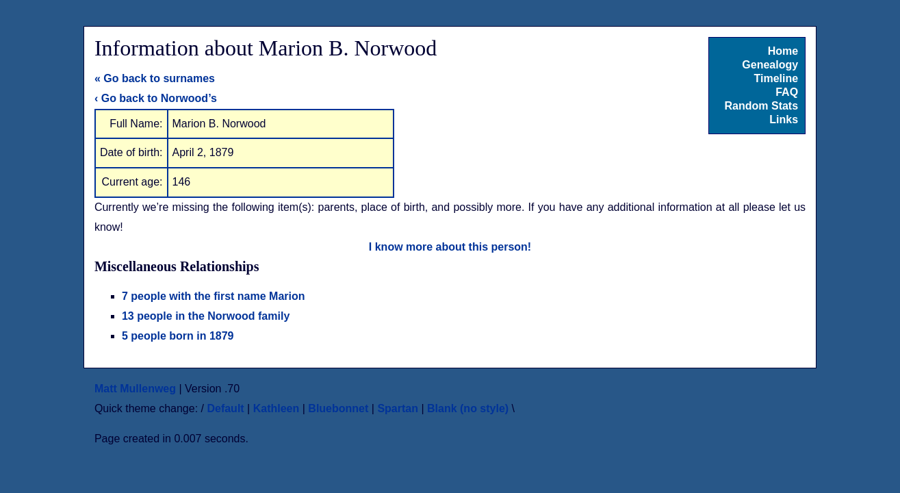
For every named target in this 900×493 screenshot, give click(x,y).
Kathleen (276, 408)
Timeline (776, 78)
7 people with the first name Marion (213, 296)
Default (225, 408)
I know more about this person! (450, 247)
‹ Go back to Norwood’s (155, 98)
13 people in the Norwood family (206, 316)
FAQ (786, 92)
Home (783, 51)
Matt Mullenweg (135, 388)
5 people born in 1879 (178, 336)
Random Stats (762, 106)
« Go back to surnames (154, 78)
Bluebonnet (338, 408)
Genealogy (770, 65)
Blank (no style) (468, 408)
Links (783, 119)
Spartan (397, 408)
